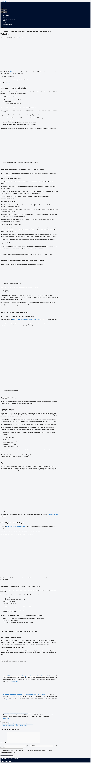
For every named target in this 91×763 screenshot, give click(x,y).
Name (2, 746)
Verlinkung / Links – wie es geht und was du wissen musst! (17, 724)
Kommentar (4, 742)
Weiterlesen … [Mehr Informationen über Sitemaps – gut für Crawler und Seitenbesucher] (7, 718)
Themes (5, 17)
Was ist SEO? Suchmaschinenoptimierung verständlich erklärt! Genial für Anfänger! (25, 676)
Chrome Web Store (53, 514)
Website (55, 746)
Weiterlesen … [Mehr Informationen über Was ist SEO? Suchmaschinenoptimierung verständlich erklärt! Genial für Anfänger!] (15, 681)
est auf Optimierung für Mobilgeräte (15, 526)
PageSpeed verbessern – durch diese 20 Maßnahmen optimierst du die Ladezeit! (24, 694)
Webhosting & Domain (9, 19)
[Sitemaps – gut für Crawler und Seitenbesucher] (12, 711)
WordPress (6, 15)
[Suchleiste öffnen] (2, 8)
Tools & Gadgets (7, 24)
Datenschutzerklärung (6, 758)
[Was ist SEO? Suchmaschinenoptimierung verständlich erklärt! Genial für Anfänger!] (12, 674)
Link (23, 456)
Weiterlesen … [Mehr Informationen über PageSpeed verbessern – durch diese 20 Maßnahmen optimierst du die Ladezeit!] (8, 700)
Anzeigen (7, 82)
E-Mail (28, 746)
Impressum (17, 758)
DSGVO (5, 21)
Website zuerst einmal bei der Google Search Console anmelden (29, 319)
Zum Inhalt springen (6, 1)
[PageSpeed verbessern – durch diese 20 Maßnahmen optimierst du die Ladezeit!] (12, 692)
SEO (4, 22)
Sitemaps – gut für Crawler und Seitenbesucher (15, 713)
